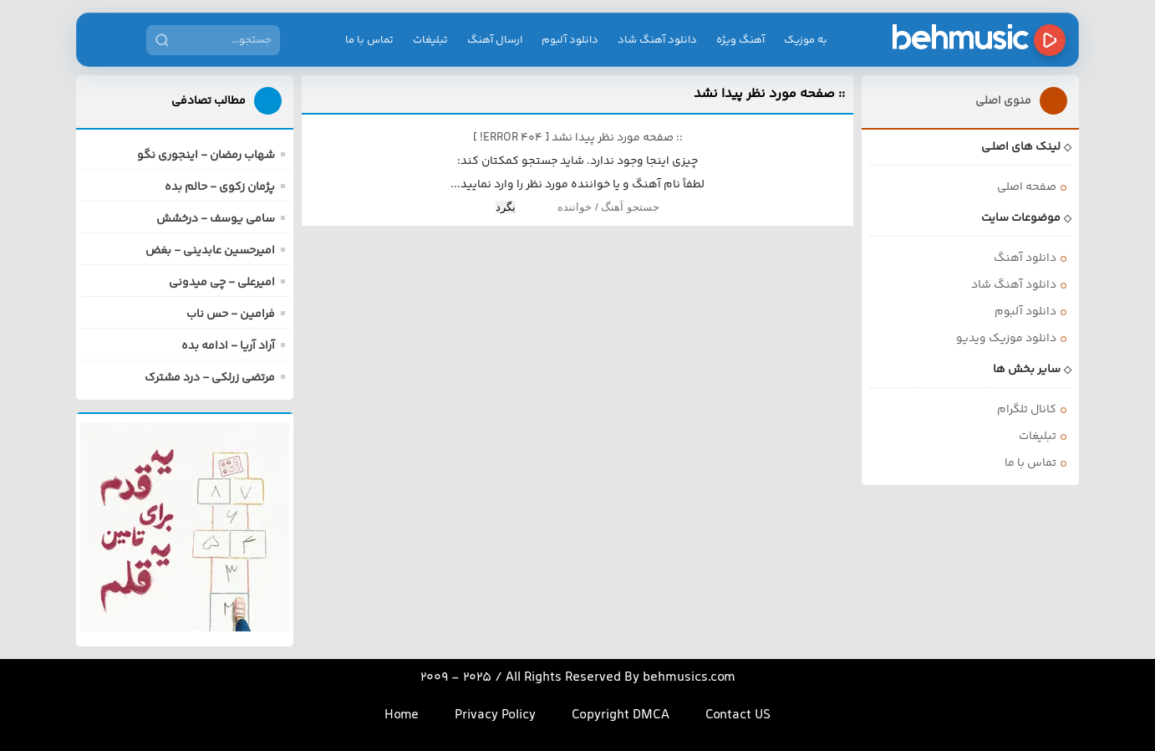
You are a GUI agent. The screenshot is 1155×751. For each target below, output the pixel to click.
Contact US (738, 715)
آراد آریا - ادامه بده (228, 346)
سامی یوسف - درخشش (215, 219)
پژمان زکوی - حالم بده (220, 187)
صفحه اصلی (1026, 187)
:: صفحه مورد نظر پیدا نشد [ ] (578, 138)
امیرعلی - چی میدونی (222, 282)
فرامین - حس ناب (230, 314)
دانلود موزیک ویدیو (1006, 339)
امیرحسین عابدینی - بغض (210, 251)
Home (401, 715)
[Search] (588, 207)
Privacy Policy (495, 715)
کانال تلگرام (1026, 410)
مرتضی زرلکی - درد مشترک (210, 378)
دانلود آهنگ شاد (657, 40)
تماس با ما (369, 40)
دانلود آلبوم (570, 40)
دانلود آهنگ (1025, 258)
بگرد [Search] (506, 207)
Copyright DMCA (620, 715)
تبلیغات (430, 40)
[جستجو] (162, 40)
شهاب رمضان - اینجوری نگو (206, 155)
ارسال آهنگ (494, 40)
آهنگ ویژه (740, 40)
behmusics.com (689, 677)
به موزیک (805, 40)
